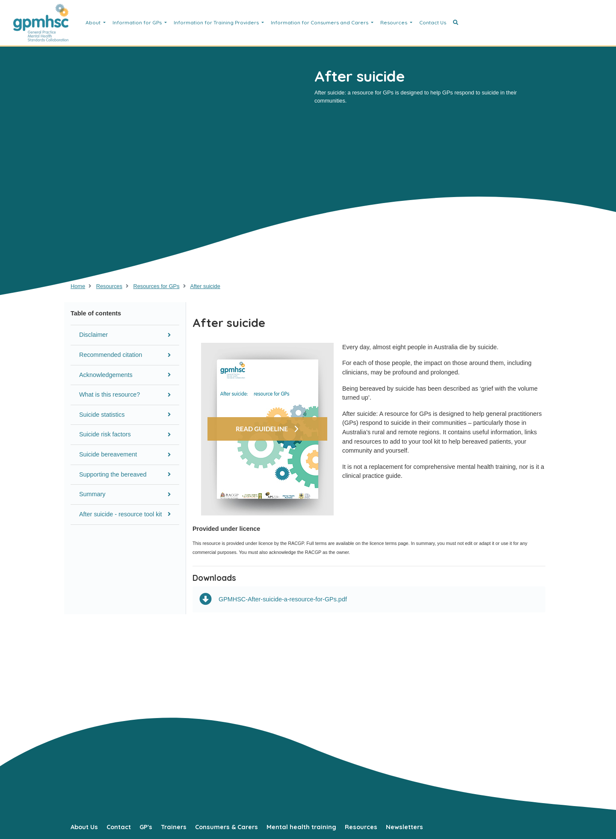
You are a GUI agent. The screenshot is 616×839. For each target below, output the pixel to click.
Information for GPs (138, 22)
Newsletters (404, 827)
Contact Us (432, 22)
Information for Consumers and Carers (320, 22)
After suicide (205, 286)
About (94, 22)
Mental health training (301, 827)
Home (78, 286)
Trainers (174, 827)
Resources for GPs (156, 286)
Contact (119, 827)
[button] (456, 22)
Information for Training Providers (217, 22)
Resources (394, 22)
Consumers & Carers (226, 827)
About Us (84, 827)
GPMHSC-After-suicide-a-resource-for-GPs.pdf (273, 599)
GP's (145, 827)
